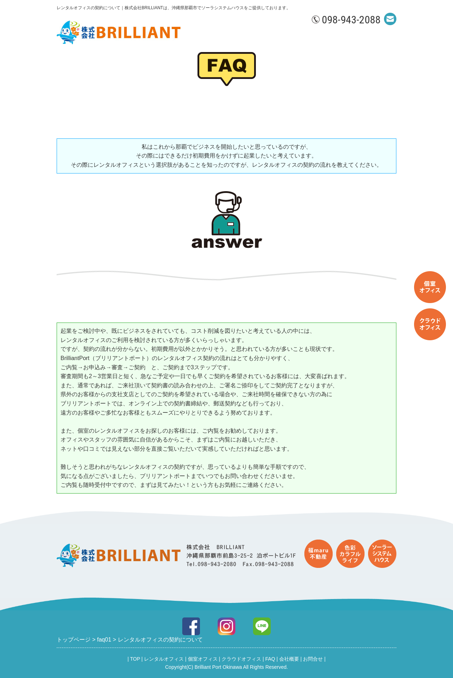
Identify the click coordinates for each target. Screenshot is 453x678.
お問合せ (191, 40)
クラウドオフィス (296, 31)
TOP (135, 659)
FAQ (331, 31)
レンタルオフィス (203, 31)
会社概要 (355, 31)
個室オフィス (250, 31)
